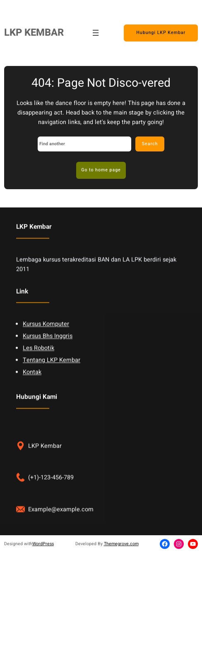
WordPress (43, 544)
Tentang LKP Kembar (51, 372)
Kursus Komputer (46, 336)
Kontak (32, 384)
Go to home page (101, 170)
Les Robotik (38, 360)
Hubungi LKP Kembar (160, 32)
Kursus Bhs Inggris (47, 348)
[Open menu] (96, 33)
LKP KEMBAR (34, 32)
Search (150, 144)
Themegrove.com (121, 544)
